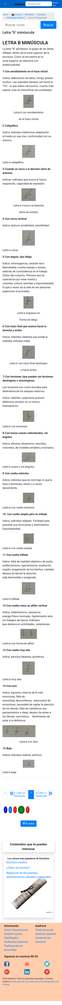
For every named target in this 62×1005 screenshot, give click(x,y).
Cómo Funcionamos (16, 929)
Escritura (41, 14)
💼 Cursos (16, 14)
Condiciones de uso (19, 981)
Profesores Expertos (16, 941)
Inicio (5, 14)
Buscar (48, 25)
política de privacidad (38, 981)
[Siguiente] (44, 794)
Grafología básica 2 (15, 17)
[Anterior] (17, 794)
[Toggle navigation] (5, 3)
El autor (28, 823)
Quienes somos (13, 933)
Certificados (11, 937)
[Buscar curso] (38, 3)
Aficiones (29, 14)
